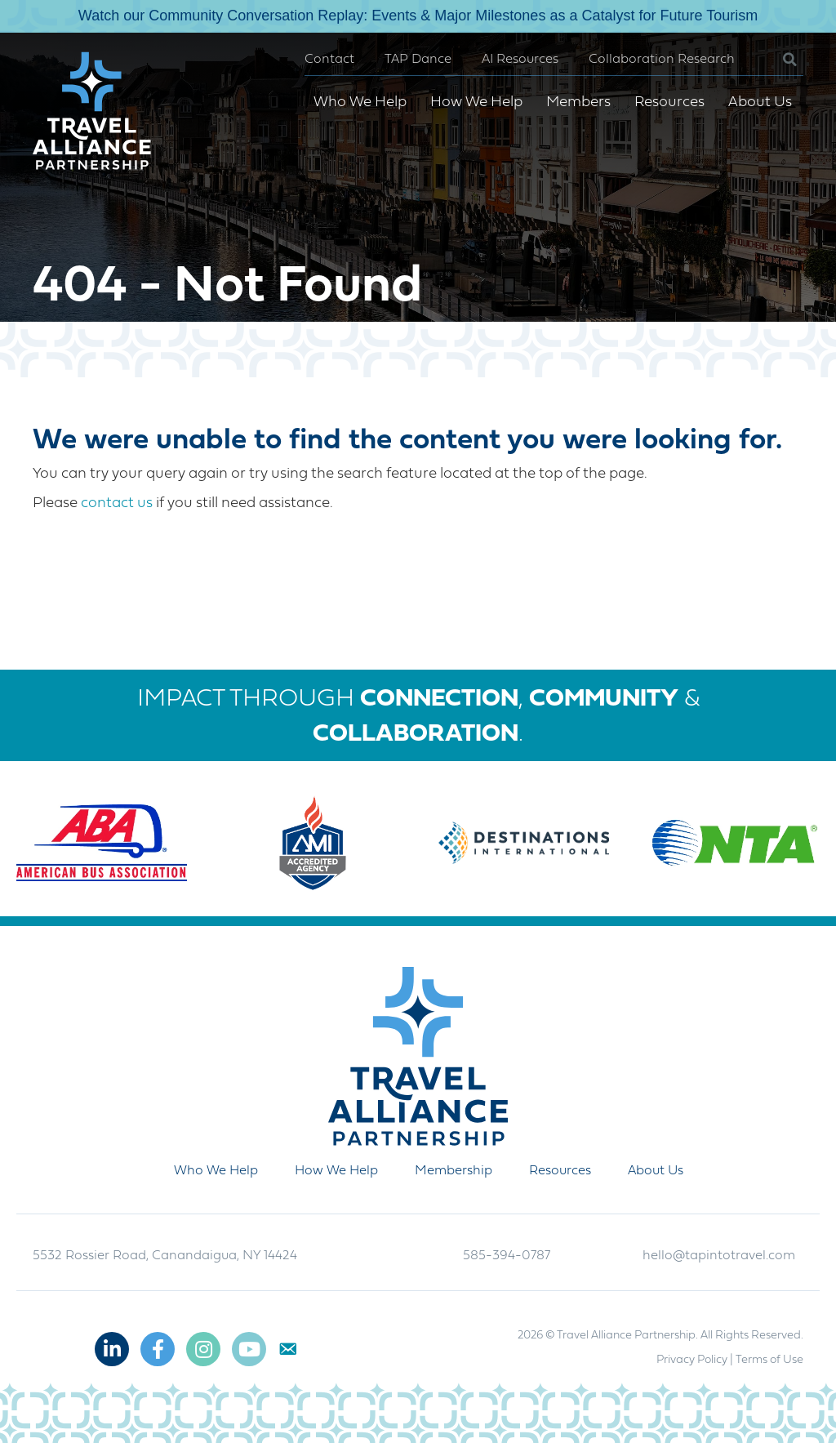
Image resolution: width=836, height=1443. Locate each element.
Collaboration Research (662, 59)
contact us (117, 503)
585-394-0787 (506, 1256)
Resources (669, 102)
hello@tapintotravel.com (719, 1256)
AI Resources (520, 59)
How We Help (476, 102)
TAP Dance (418, 59)
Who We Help (360, 102)
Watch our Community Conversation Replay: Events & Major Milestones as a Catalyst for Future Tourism (418, 15)
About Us (760, 102)
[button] (776, 60)
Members (578, 102)
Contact (329, 59)
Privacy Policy (691, 1360)
